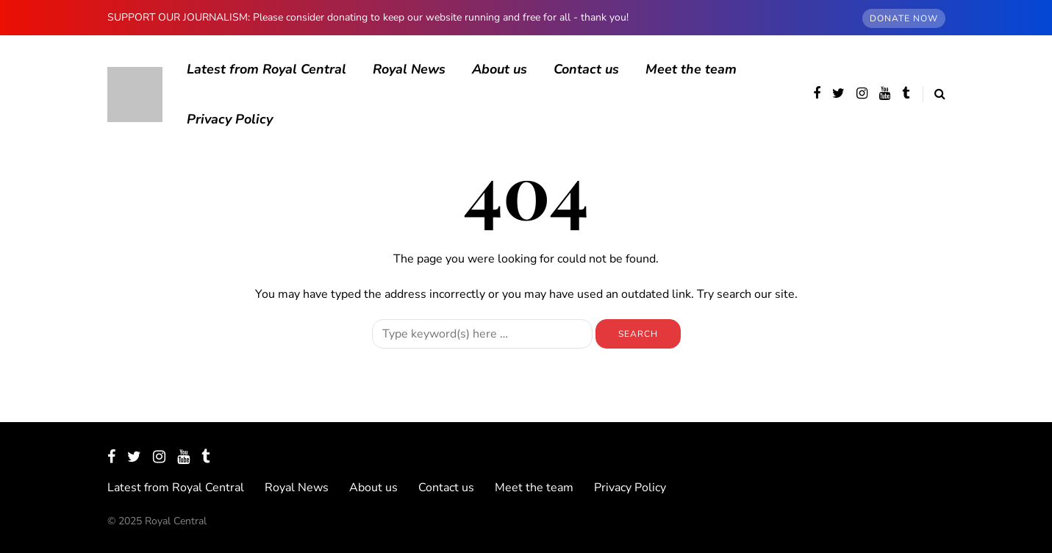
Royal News (409, 69)
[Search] (482, 334)
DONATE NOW (904, 18)
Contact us (586, 69)
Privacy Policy (230, 119)
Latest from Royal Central (266, 69)
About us (499, 69)
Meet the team (691, 69)
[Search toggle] (934, 94)
